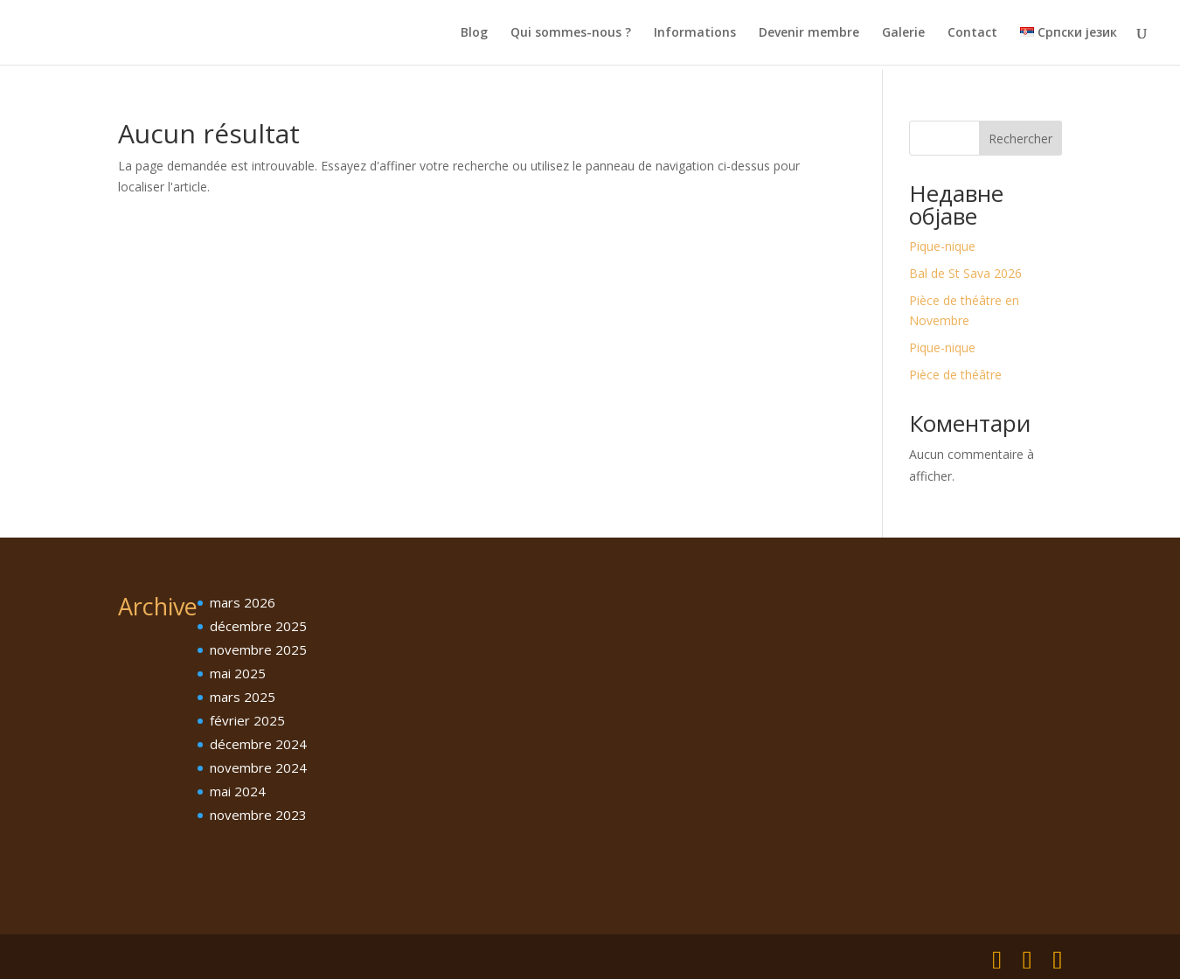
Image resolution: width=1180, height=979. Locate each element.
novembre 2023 (258, 814)
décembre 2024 (258, 744)
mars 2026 (242, 602)
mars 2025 (242, 696)
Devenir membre (809, 33)
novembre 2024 (258, 767)
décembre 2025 (258, 626)
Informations (695, 33)
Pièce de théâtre (955, 374)
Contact (972, 33)
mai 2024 (238, 791)
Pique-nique (942, 246)
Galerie (903, 33)
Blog (474, 33)
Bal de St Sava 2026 (965, 273)
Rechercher (1020, 138)
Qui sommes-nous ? (570, 33)
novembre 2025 (258, 649)
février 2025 (247, 720)
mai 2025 (238, 673)
